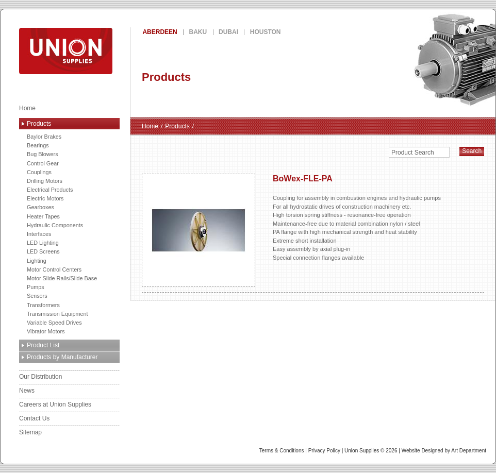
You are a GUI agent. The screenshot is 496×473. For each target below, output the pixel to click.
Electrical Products (50, 190)
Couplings (39, 172)
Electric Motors (45, 198)
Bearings (38, 145)
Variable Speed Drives (54, 322)
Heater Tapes (43, 216)
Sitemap (30, 432)
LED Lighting (43, 243)
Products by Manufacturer (62, 357)
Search (472, 151)
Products (39, 123)
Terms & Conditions (281, 450)
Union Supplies (103, 51)
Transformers (43, 305)
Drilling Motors (44, 181)
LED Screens (43, 251)
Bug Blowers (42, 154)
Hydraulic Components (55, 225)
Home (27, 108)
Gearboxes (40, 207)
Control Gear (43, 163)
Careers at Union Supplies (55, 404)
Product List (43, 345)
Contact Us (34, 418)
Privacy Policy (324, 450)
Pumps (35, 287)
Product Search (412, 152)
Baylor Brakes (44, 136)
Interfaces (39, 234)
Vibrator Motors (46, 331)
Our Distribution (40, 376)
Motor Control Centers (54, 269)
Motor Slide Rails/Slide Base (62, 278)
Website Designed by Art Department (444, 450)
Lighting (36, 261)
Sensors (37, 296)
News (27, 390)
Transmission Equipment (57, 314)
